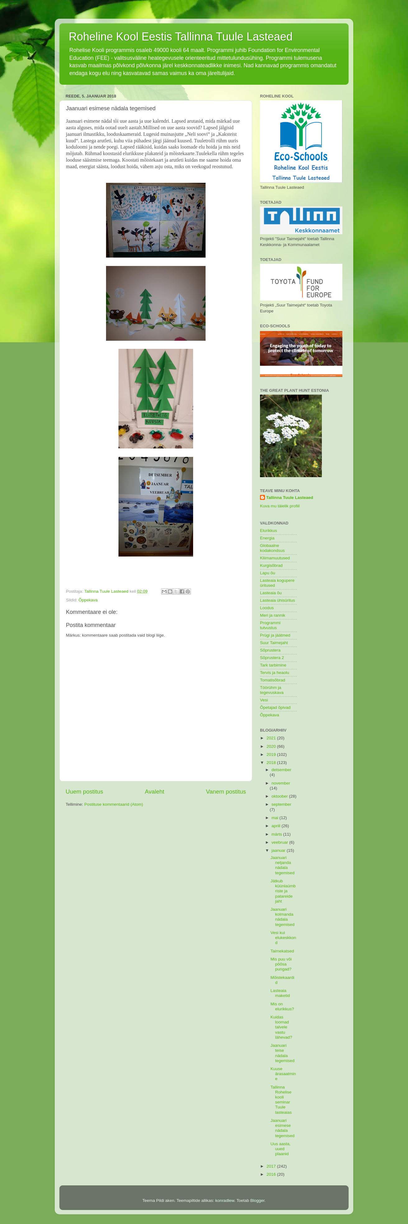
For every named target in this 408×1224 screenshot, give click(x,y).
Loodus (267, 607)
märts (277, 834)
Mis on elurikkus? (282, 1006)
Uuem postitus (84, 791)
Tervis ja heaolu (274, 672)
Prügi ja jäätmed (275, 635)
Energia (267, 538)
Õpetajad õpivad (275, 707)
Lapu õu (267, 573)
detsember (281, 769)
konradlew (224, 1200)
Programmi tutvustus (270, 625)
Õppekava (88, 600)
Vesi (264, 700)
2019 (272, 754)
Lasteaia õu (271, 593)
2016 (272, 1174)
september (281, 804)
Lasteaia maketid (280, 993)
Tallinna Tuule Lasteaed (289, 497)
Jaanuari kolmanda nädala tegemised (282, 917)
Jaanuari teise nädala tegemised (282, 1053)
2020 (272, 746)
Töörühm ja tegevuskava (272, 690)
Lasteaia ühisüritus (277, 600)
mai (275, 817)
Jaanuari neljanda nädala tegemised (282, 865)
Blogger (257, 1200)
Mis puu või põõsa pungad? (281, 964)
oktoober (280, 796)
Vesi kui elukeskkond (283, 937)
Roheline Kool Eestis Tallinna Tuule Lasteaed (181, 36)
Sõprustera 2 (272, 657)
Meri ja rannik (272, 615)
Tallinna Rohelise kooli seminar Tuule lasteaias (281, 1100)
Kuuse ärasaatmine (283, 1073)
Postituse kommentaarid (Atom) (113, 804)
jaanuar (279, 850)
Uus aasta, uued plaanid (281, 1148)
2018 (272, 762)
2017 (272, 1166)
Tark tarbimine (273, 665)
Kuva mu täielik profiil (280, 506)
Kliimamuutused (275, 558)
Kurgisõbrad (271, 565)
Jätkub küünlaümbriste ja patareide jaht (283, 891)
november (280, 783)
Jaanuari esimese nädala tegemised (282, 1128)
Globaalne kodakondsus (272, 548)
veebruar (280, 842)
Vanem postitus (226, 791)
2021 (272, 738)
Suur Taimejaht (274, 642)
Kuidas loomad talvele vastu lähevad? (281, 1027)
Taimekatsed (282, 951)
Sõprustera (270, 650)
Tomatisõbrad (272, 680)
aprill (276, 825)
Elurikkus (268, 530)
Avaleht (155, 791)
